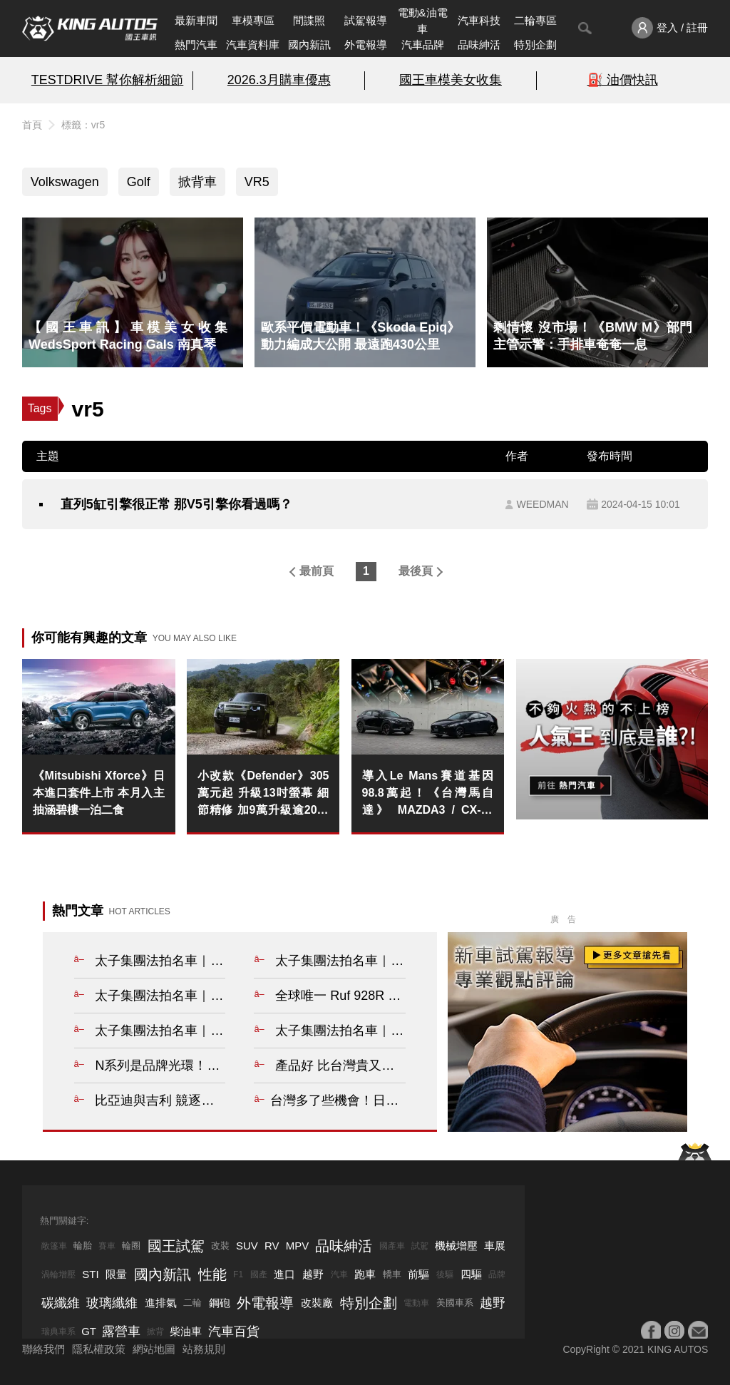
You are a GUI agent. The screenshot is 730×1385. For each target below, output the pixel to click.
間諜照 (309, 20)
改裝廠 (317, 1303)
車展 (494, 1246)
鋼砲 (219, 1303)
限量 (116, 1274)
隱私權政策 (98, 1349)
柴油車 (186, 1331)
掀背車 (197, 182)
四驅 (471, 1274)
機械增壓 (456, 1246)
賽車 (106, 1246)
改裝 (220, 1245)
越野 (313, 1274)
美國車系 (454, 1302)
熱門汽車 (196, 45)
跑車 (365, 1274)
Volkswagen (65, 182)
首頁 (32, 125)
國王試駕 (176, 1246)
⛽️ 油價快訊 (622, 80)
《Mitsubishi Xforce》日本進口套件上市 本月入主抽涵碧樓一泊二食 (99, 793)
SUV (247, 1246)
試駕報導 (365, 20)
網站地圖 (154, 1349)
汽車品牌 (422, 45)
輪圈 (131, 1245)
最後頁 (416, 571)
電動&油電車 (423, 20)
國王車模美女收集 (450, 80)
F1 (238, 1274)
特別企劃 (535, 45)
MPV (297, 1246)
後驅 (444, 1274)
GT (88, 1331)
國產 (258, 1274)
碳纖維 (60, 1303)
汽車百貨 (233, 1331)
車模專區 (253, 20)
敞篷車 (54, 1246)
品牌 (496, 1274)
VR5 (257, 182)
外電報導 (365, 45)
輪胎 (82, 1245)
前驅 (418, 1274)
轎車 (392, 1274)
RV (271, 1246)
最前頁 (316, 571)
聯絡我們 (43, 1349)
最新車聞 (196, 20)
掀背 (155, 1332)
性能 (212, 1274)
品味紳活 (479, 45)
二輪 (192, 1302)
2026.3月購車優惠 (279, 80)
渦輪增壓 (58, 1274)
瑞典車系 (58, 1332)
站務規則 (203, 1349)
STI (90, 1274)
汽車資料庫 (252, 45)
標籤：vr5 (83, 125)
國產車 (392, 1246)
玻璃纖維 (112, 1303)
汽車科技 (479, 20)
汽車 (339, 1274)
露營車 (121, 1331)
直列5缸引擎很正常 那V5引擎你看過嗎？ (176, 504)
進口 (284, 1274)
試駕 (419, 1246)
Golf (138, 182)
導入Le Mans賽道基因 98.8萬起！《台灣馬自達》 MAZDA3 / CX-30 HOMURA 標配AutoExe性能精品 (428, 794)
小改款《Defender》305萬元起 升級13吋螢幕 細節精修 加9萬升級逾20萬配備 (263, 794)
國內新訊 (309, 45)
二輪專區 (535, 20)
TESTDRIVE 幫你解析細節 (107, 80)
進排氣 (161, 1303)
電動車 (416, 1303)
